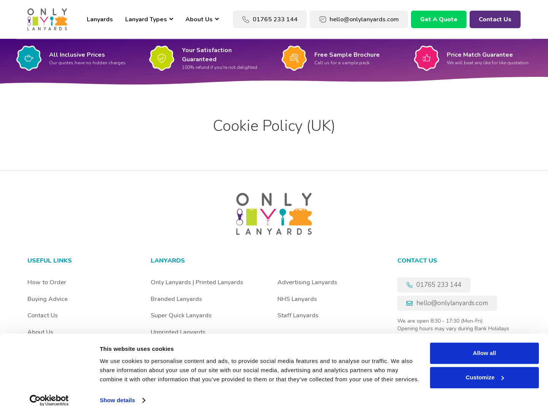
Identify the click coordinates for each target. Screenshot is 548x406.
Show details (117, 391)
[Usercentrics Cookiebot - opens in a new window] (49, 391)
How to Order (46, 282)
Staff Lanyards (298, 315)
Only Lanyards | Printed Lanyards (197, 282)
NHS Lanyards (297, 299)
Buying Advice (47, 299)
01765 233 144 (270, 19)
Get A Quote (438, 19)
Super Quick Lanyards (181, 315)
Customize (485, 368)
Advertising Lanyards (307, 282)
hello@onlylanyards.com (359, 19)
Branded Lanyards (176, 299)
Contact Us (495, 19)
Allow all (484, 344)
